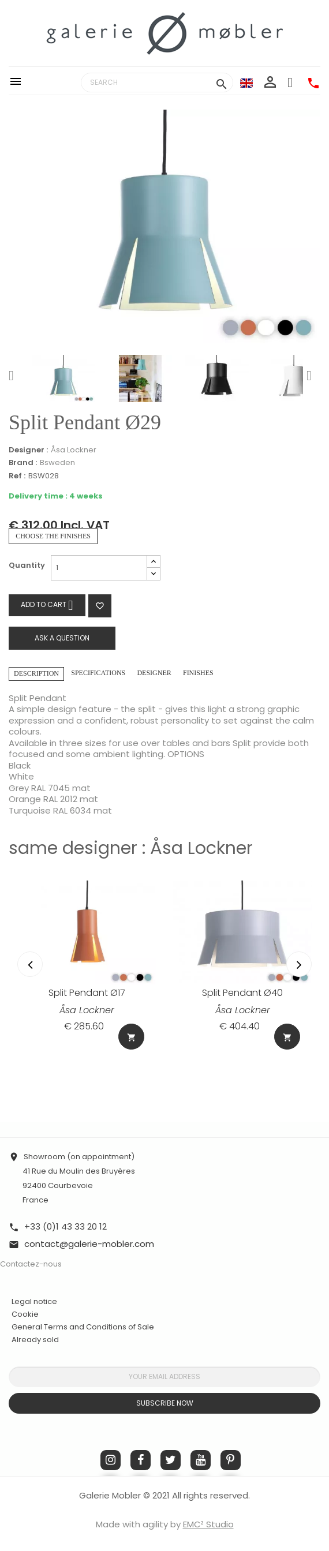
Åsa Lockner (73, 449)
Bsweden (57, 462)
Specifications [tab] (98, 673)
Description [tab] (36, 673)
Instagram (110, 1460)
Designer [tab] (154, 673)
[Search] (157, 82)
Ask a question (62, 638)
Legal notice (34, 1301)
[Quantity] (99, 567)
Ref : (17, 476)
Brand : (23, 463)
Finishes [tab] (198, 673)
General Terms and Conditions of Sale (83, 1326)
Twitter (170, 1460)
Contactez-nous (31, 1263)
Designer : (28, 450)
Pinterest (230, 1460)
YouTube (200, 1460)
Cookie (25, 1314)
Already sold (35, 1339)
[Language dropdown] (246, 82)
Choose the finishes (53, 536)
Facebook (140, 1460)
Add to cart (47, 605)
